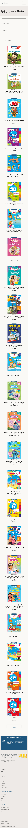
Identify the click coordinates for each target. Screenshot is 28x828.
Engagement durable (5, 823)
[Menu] (24, 2)
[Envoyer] (24, 746)
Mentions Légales (4, 821)
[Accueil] (6, 3)
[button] (6, 20)
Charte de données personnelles (7, 819)
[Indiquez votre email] (12, 747)
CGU (2, 824)
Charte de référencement (6, 818)
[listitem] (2, 772)
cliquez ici (13, 743)
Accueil (2, 6)
